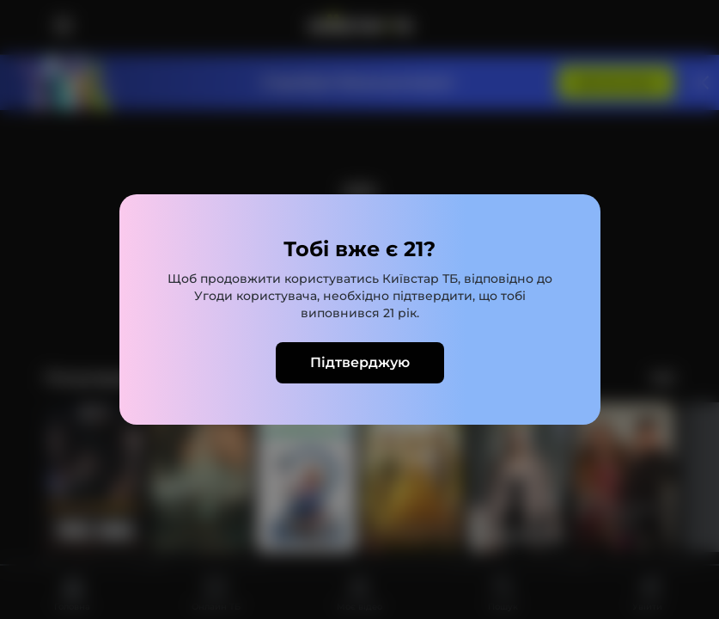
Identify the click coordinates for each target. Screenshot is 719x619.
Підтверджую (360, 362)
